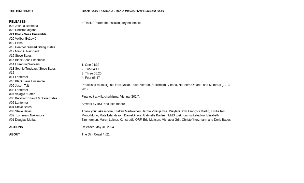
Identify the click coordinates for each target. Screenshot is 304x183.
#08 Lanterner (18, 90)
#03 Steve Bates (20, 111)
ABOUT (14, 134)
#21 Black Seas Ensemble (28, 34)
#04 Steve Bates (20, 107)
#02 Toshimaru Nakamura (26, 115)
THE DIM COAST (21, 11)
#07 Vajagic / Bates (22, 94)
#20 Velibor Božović (22, 38)
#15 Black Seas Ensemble (27, 60)
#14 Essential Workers (24, 64)
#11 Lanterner (18, 77)
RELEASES (17, 21)
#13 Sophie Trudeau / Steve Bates (32, 68)
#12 (11, 72)
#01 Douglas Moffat (22, 119)
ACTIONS (16, 127)
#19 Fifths (16, 43)
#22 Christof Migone (22, 30)
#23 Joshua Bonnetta (23, 26)
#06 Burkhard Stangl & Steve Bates (33, 98)
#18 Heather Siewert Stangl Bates (32, 47)
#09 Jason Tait (19, 85)
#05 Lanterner (18, 102)
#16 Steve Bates (20, 55)
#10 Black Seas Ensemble (27, 81)
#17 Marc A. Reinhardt (24, 51)
